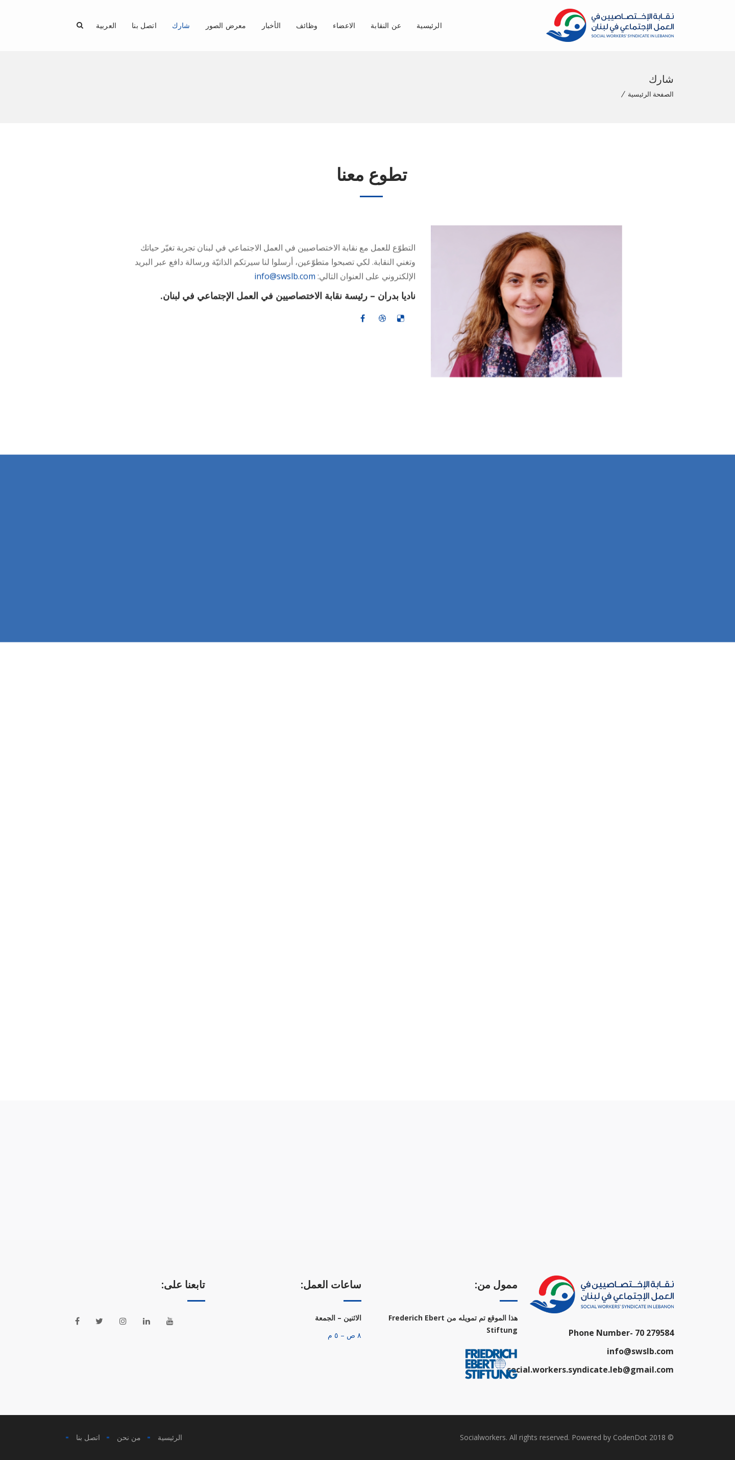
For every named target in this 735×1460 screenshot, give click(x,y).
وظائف (306, 25)
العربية (106, 25)
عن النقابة (386, 25)
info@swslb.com (284, 284)
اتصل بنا (144, 25)
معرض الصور (226, 25)
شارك (181, 25)
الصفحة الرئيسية (651, 94)
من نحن (129, 1437)
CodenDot (630, 1437)
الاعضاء (344, 25)
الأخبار (271, 25)
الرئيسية (429, 25)
